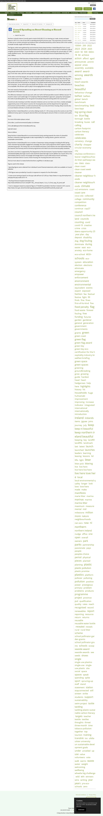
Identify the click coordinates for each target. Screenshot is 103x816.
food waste (80, 310)
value (82, 754)
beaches (79, 85)
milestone (79, 512)
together (79, 731)
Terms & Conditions (81, 795)
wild (78, 776)
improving (80, 402)
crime (77, 228)
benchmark (80, 102)
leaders (78, 453)
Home (7, 13)
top (85, 731)
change (88, 141)
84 (79, 55)
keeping (78, 440)
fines (88, 300)
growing (84, 374)
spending (79, 677)
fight (84, 297)
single (78, 659)
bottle (87, 118)
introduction (81, 414)
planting (79, 564)
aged (92, 58)
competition (80, 202)
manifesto (80, 493)
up (93, 750)
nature (85, 516)
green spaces (81, 364)
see (92, 652)
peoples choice (82, 554)
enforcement (81, 277)
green (85, 332)
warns (83, 761)
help (89, 383)
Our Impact (20, 13)
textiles (85, 719)
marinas (79, 499)
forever (90, 310)
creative (88, 225)
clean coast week (83, 169)
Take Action (83, 13)
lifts (76, 460)
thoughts (79, 722)
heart (83, 380)
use (77, 754)
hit (84, 389)
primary (78, 587)
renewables (80, 611)
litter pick (79, 463)
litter (88, 460)
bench (85, 99)
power (78, 584)
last (76, 446)
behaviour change (83, 92)
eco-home (88, 250)
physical (87, 557)
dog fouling (86, 240)
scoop (91, 645)
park (85, 540)
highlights (85, 386)
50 (81, 52)
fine (82, 300)
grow (77, 374)
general (78, 323)
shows (84, 655)
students (79, 697)
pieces (78, 560)
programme (81, 594)
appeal (78, 64)
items (77, 421)
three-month (81, 725)
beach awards (81, 81)
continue (79, 208)
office (84, 534)
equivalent (80, 287)
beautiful (80, 89)
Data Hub (87, 9)
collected (89, 195)
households (81, 392)
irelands (89, 418)
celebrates (80, 137)
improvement (81, 399)
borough (79, 118)
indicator (79, 405)
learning (87, 453)
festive (78, 297)
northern (80, 527)
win (82, 776)
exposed (86, 290)
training (87, 734)
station (89, 687)
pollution (80, 581)
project (78, 597)
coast (91, 189)
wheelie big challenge (85, 773)
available (89, 68)
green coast (80, 336)
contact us (93, 3)
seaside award (82, 649)
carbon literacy (82, 131)
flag (92, 306)
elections (88, 265)
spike (87, 677)
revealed (80, 626)
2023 (77, 48)
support (88, 696)
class (81, 163)
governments (81, 329)
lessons (86, 456)
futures (87, 317)
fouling (78, 313)
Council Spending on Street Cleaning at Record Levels (37, 30)
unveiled (86, 750)
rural (77, 629)
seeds (77, 655)
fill (89, 297)
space (84, 671)
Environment (46, 13)
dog (76, 241)
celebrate (79, 134)
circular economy (83, 147)
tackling (79, 706)
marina (90, 496)
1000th (78, 45)
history (78, 389)
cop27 (87, 208)
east (84, 247)
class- (87, 163)
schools (83, 645)
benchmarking (82, 105)
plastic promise (82, 571)
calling (78, 125)
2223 (77, 52)
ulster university (82, 741)
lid (92, 456)
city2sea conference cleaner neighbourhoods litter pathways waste (85, 158)
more (78, 516)
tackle (91, 703)
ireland (79, 418)
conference (80, 205)
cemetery (79, 141)
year (90, 779)
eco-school (80, 254)
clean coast (80, 166)
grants (78, 332)
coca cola (79, 195)
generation (88, 323)
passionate (80, 548)
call (93, 121)
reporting (79, 614)
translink (79, 738)
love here (84, 486)
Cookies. (79, 801)
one (91, 533)
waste (90, 760)
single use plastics (83, 662)
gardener (87, 320)
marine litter (81, 502)
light (81, 460)
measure (90, 506)
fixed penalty (82, 306)
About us (13, 13)
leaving (78, 456)
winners (89, 776)
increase (90, 402)
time (90, 725)
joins (90, 421)
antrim (90, 61)
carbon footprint (83, 128)
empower (79, 274)
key (85, 440)
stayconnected (82, 690)
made (77, 489)
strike (85, 693)
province (87, 597)
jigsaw (84, 421)
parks (78, 544)
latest (82, 446)
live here (83, 466)
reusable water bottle (85, 623)
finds (77, 300)
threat (88, 722)
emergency (80, 271)
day (87, 234)
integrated (90, 405)
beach (78, 78)
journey (78, 425)
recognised (80, 607)
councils (84, 218)
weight (84, 764)
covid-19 (79, 225)
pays (88, 548)
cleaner (78, 172)
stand (83, 684)
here (77, 386)
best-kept (79, 108)
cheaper (87, 144)
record (90, 607)
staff (77, 684)
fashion (78, 294)
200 (84, 45)
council (79, 211)
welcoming (80, 767)
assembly (79, 68)
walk (77, 761)
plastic (88, 564)
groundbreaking (82, 370)
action (78, 58)
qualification (85, 601)
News (89, 13)
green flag (80, 339)
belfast (78, 96)
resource (89, 614)
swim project (81, 703)
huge (90, 392)
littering (89, 463)
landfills (78, 443)
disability (87, 237)
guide (77, 377)
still (91, 690)
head (77, 380)
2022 (89, 45)
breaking (79, 122)
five (92, 303)
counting (79, 222)
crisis (83, 228)
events (89, 287)
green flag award (83, 342)
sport (77, 680)
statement (80, 687)
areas (85, 64)
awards (88, 75)
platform (89, 575)
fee (85, 294)
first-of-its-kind (82, 303)
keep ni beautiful (84, 428)
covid (87, 222)
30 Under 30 (65, 13)
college (78, 199)
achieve (85, 55)
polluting (88, 578)
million (89, 512)
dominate (79, 244)
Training (95, 13)
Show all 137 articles (37, 24)
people (78, 551)
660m (91, 52)
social (77, 671)
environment (82, 281)
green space (81, 361)
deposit (78, 237)
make (84, 489)
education (88, 262)
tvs (86, 738)
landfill (91, 440)
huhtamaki (80, 395)
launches (90, 449)
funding (79, 316)
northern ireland (83, 530)
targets (78, 716)
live (76, 466)
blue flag (83, 115)
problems (79, 590)
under (78, 750)
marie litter (80, 496)
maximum (79, 506)
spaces (78, 674)
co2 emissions (81, 189)
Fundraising (74, 13)
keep (91, 425)
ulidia (91, 738)
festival (91, 294)
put (76, 601)
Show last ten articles (14, 24)
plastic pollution (83, 568)
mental (78, 509)
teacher (87, 716)
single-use (79, 665)
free (85, 313)
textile (78, 719)
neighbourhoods (83, 519)
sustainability (81, 700)
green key (79, 346)
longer (84, 483)
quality (78, 604)
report (90, 611)
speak (86, 674)
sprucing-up (87, 681)
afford (86, 58)
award (78, 71)
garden (78, 320)
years (78, 783)
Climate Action (56, 13)
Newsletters (11, 15)
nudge (78, 534)
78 (76, 55)
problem (88, 587)
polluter (78, 578)
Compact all (49, 24)
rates (85, 604)
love (77, 486)
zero (85, 786)
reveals (89, 626)
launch (89, 446)
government (81, 326)
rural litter (85, 629)
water (77, 764)
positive (90, 581)
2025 (89, 48)
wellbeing (79, 770)
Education (29, 13)
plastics (79, 574)
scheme (79, 633)
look (91, 483)
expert (78, 290)
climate (85, 186)
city (76, 150)
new (86, 522)
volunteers (80, 757)
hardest (85, 377)
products (89, 590)
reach (91, 604)
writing (83, 780)
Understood (81, 809)
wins (77, 780)
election (78, 265)
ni (91, 523)
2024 (83, 48)
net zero (79, 523)
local (79, 477)
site (88, 668)
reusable (79, 620)
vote (88, 757)
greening (79, 367)
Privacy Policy (92, 795)
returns (85, 617)
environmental (83, 284)
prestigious (87, 584)
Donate (79, 9)
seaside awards (82, 652)
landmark (88, 443)
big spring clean (83, 112)
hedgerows (80, 383)
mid (84, 509)
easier (77, 247)
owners (78, 541)
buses (87, 122)
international (81, 408)
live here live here (83, 469)
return (78, 617)
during (88, 244)
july (85, 425)
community (88, 199)
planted (86, 560)
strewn (78, 693)
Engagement (37, 13)
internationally (82, 411)
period (78, 557)
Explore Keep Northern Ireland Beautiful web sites (13, 1)
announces (80, 61)
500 (85, 52)
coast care (80, 192)
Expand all (25, 24)
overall (85, 537)
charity (78, 144)
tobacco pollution (83, 728)
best (92, 105)
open (77, 537)
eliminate (79, 268)
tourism (78, 735)
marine (88, 499)
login (89, 3)
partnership (88, 544)
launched (79, 450)
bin (76, 115)
